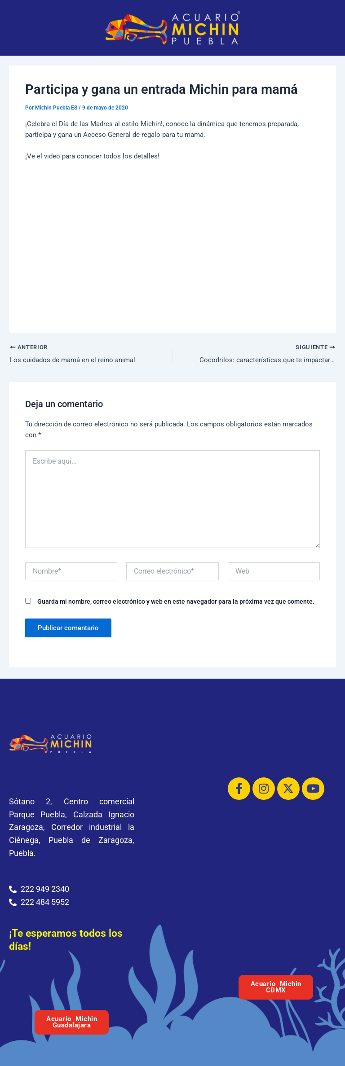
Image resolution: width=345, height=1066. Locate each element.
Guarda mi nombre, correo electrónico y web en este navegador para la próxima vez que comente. (175, 602)
